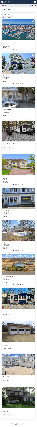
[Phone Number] (32, 2)
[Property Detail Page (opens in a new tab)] (18, 29)
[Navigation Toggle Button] (35, 2)
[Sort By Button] (28, 5)
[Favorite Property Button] (33, 21)
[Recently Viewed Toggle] (33, 5)
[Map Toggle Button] (30, 5)
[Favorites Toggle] (35, 5)
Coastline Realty (22, 423)
